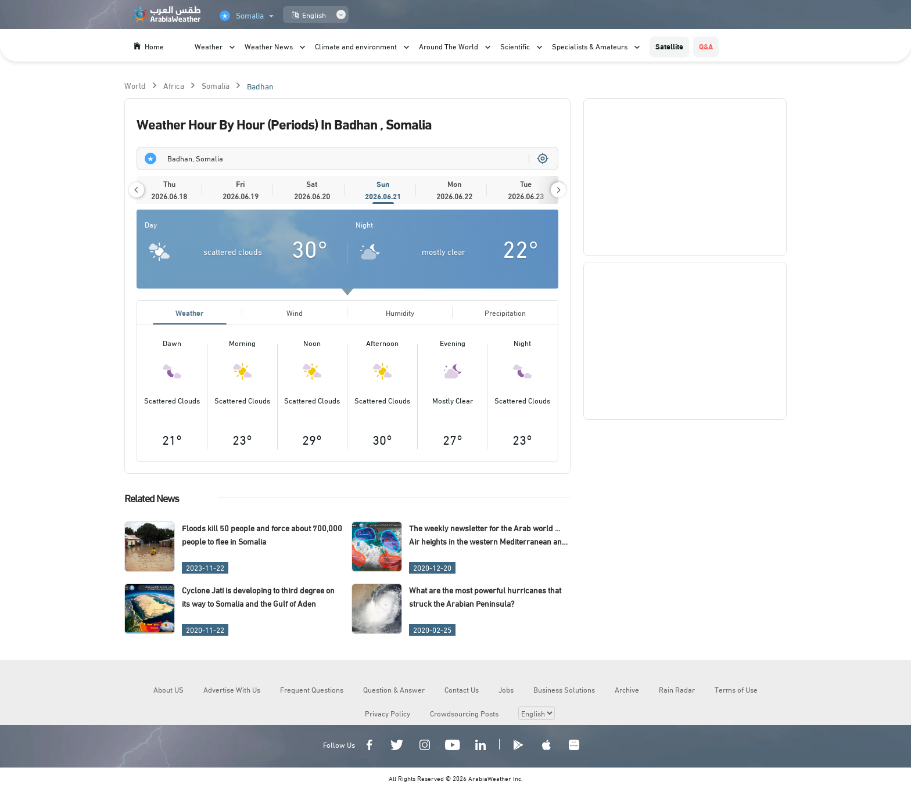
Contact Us (461, 689)
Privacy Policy (387, 713)
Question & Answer (394, 689)
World (135, 85)
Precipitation (505, 312)
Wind (294, 312)
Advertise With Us (231, 689)
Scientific (515, 46)
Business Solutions (564, 689)
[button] (136, 189)
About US (168, 689)
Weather (209, 46)
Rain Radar (677, 689)
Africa (173, 85)
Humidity (400, 312)
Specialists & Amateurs (589, 46)
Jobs (506, 689)
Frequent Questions (311, 689)
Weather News (269, 46)
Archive (627, 689)
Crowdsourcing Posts (464, 713)
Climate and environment (356, 46)
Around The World (448, 46)
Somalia (215, 85)
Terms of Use (736, 689)
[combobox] (347, 158)
